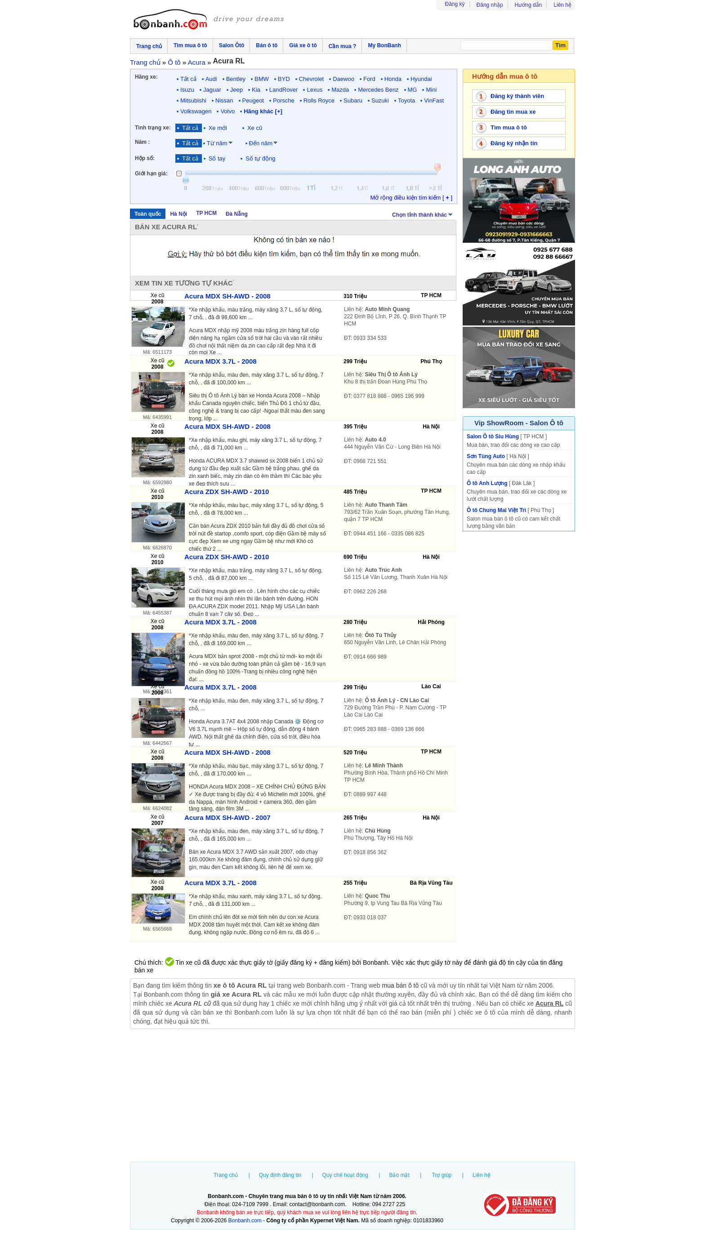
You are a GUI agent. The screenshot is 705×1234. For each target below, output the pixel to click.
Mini (431, 89)
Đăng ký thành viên (517, 96)
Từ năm (217, 143)
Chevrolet (311, 79)
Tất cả (188, 79)
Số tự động (260, 158)
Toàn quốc (147, 214)
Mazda (340, 89)
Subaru (353, 100)
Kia (256, 89)
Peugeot (253, 100)
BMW (261, 79)
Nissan (224, 100)
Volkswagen (195, 111)
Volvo (227, 111)
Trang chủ (226, 1175)
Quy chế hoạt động (345, 1175)
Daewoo (343, 79)
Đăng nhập (490, 5)
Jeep (236, 89)
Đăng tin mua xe (513, 111)
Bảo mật (399, 1175)
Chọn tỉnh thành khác (423, 214)
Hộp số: (145, 158)
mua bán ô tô (400, 985)
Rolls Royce (319, 100)
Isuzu (187, 89)
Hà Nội (178, 214)
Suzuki (380, 100)
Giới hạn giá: (151, 173)
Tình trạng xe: (153, 128)
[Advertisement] (352, 1096)
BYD (284, 79)
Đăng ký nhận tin (514, 143)
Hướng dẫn (528, 5)
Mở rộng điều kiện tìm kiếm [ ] (411, 197)
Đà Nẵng (237, 214)
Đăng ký (455, 4)
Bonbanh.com (245, 1220)
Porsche (283, 100)
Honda (393, 79)
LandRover (283, 89)
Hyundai (421, 79)
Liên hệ (562, 5)
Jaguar (212, 89)
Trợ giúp (442, 1175)
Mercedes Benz (378, 89)
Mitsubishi (193, 100)
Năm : (142, 142)
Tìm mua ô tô (509, 127)
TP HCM (206, 213)
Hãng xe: (146, 77)
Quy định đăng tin (280, 1175)
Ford (369, 79)
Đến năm (261, 143)
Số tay (217, 158)
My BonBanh (384, 45)
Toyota (406, 100)
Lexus (314, 89)
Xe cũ (254, 128)
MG (412, 89)
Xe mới (218, 128)
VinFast (434, 100)
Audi (211, 79)
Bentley (235, 79)
